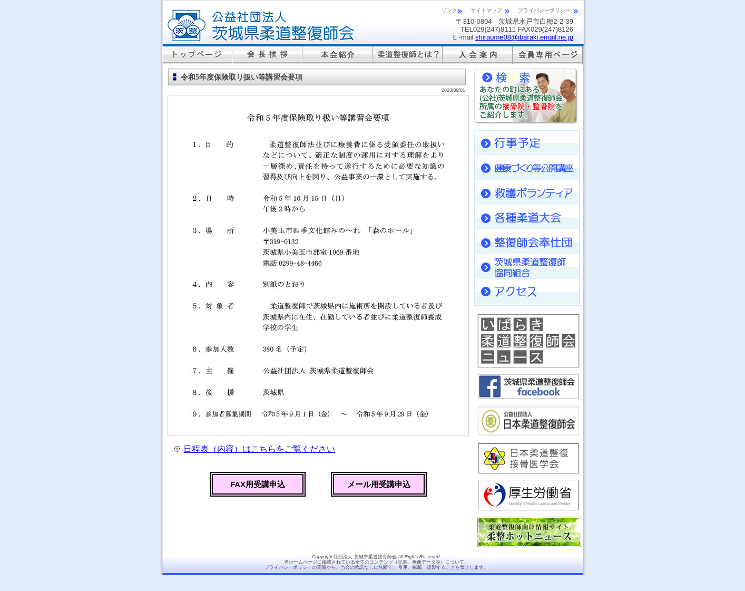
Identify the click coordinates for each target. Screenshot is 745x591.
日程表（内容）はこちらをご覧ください (259, 448)
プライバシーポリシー (544, 10)
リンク (449, 10)
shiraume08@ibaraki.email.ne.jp (524, 37)
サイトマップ (486, 10)
